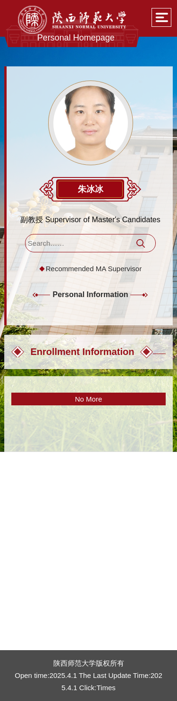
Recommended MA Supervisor (94, 269)
